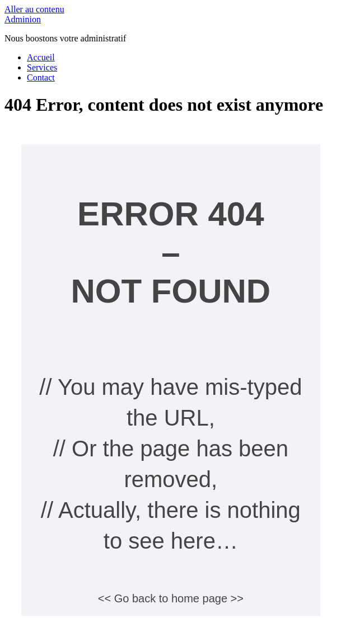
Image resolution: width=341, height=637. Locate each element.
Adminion (22, 19)
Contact (41, 77)
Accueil (41, 57)
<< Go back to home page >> (171, 598)
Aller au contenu (34, 9)
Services (42, 67)
